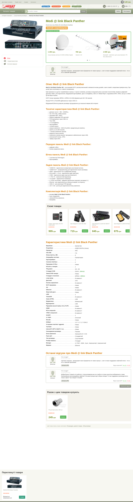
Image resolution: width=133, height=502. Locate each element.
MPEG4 (82, 276)
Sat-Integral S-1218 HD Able (78, 223)
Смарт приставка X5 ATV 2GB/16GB (56, 224)
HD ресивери (87, 426)
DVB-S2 (82, 271)
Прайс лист (18, 2)
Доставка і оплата (7, 2)
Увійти (118, 11)
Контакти (33, 2)
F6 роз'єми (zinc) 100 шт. (56, 410)
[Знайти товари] (53, 11)
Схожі (22, 497)
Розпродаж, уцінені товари (74, 426)
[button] (87, 60)
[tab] (22, 58)
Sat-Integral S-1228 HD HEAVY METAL (101, 224)
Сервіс (26, 2)
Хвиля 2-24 (79, 55)
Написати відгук (125, 386)
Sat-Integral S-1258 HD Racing (122, 223)
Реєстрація (127, 11)
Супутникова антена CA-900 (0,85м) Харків (60, 55)
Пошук (83, 11)
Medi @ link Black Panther (10, 490)
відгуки (59, 25)
